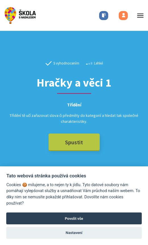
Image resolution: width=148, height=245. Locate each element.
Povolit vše (74, 218)
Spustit (74, 142)
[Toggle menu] (138, 15)
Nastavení (74, 233)
